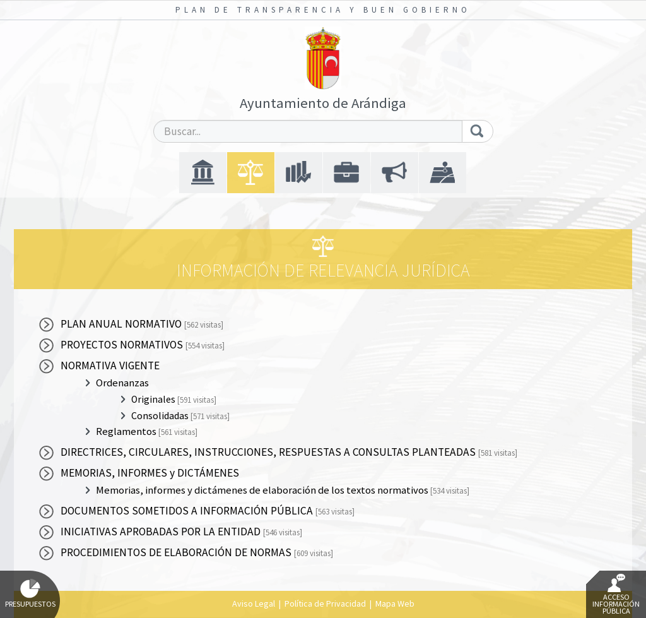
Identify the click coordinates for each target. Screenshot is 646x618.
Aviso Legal (253, 603)
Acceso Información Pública (616, 594)
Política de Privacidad (325, 603)
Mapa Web (394, 603)
